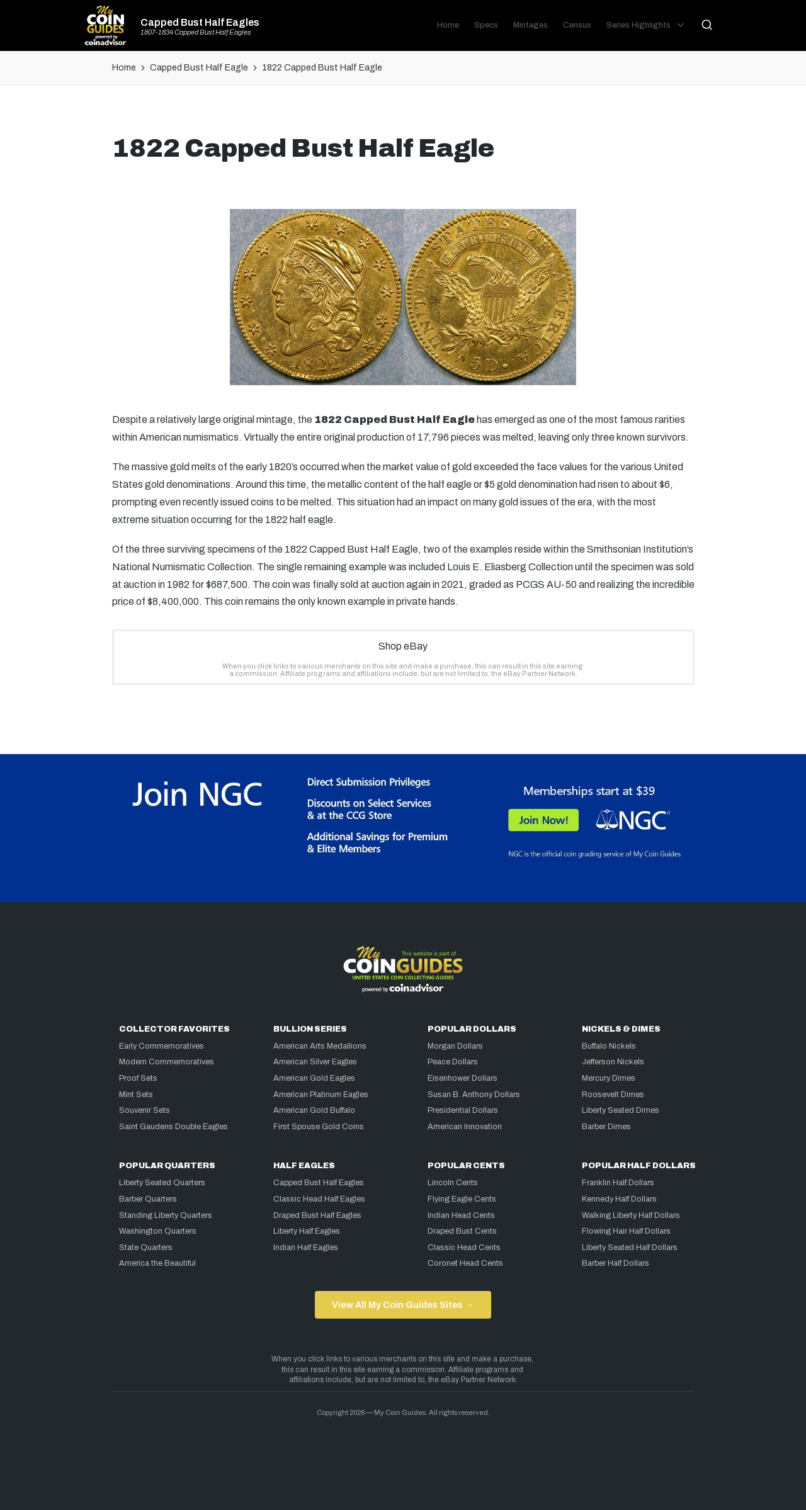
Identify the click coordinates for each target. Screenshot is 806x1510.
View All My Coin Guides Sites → (403, 1305)
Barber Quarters (148, 1199)
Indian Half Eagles (305, 1247)
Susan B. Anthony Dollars (474, 1094)
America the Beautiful (157, 1263)
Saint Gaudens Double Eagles (173, 1126)
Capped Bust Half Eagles (199, 23)
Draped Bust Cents (462, 1231)
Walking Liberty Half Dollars (631, 1215)
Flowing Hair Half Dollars (626, 1231)
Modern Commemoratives (166, 1061)
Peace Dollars (453, 1061)
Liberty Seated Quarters (162, 1182)
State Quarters (146, 1247)
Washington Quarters (157, 1231)
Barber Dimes (606, 1126)
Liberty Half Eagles (306, 1231)
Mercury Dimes (608, 1078)
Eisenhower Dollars (462, 1078)
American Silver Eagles (315, 1061)
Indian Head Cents (461, 1215)
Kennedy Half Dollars (619, 1199)
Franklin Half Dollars (618, 1182)
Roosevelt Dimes (613, 1094)
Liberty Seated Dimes (620, 1110)
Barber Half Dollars (615, 1263)
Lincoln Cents (453, 1182)
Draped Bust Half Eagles (317, 1215)
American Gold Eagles (314, 1078)
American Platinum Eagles (320, 1094)
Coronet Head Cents (465, 1263)
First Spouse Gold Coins (318, 1126)
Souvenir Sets (144, 1110)
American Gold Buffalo (314, 1110)
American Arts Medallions (319, 1046)
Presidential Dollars (463, 1110)
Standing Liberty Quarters (165, 1215)
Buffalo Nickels (609, 1046)
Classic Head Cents (464, 1247)
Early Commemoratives (161, 1046)
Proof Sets (138, 1078)
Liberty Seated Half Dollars (630, 1247)
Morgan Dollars (455, 1046)
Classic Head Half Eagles (319, 1199)
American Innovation (465, 1126)
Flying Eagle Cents (462, 1199)
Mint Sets (136, 1094)
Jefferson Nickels (613, 1061)
